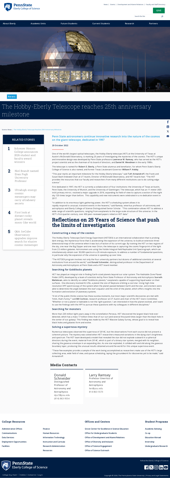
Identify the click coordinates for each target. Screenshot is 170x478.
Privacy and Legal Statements (157, 475)
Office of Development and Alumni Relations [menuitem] (105, 437)
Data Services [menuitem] (8, 437)
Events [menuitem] (112, 4)
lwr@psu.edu (96, 388)
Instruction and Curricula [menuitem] (54, 441)
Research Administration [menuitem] (54, 446)
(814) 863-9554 (62, 398)
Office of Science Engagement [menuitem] (98, 446)
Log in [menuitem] (40, 475)
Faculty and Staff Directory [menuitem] (155, 4)
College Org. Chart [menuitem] (10, 475)
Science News (7, 130)
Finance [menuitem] (46, 428)
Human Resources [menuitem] (51, 433)
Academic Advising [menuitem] (153, 428)
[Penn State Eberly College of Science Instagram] (156, 468)
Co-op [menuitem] (147, 433)
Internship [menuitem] (149, 441)
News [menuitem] (106, 4)
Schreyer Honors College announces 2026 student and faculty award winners (26, 155)
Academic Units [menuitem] (38, 23)
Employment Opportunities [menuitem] (14, 441)
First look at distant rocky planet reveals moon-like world (25, 217)
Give (158, 10)
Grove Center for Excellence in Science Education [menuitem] (107, 428)
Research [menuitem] (129, 23)
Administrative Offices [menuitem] (12, 428)
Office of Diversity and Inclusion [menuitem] (99, 441)
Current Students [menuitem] (101, 23)
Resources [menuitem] (47, 450)
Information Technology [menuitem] (54, 437)
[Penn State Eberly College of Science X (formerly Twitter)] (151, 468)
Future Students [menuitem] (69, 23)
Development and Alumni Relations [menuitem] (130, 4)
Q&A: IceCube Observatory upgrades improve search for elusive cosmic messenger (26, 238)
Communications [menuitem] (9, 433)
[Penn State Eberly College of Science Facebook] (146, 468)
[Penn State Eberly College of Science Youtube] (166, 468)
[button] (159, 11)
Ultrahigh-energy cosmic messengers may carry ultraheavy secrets (26, 196)
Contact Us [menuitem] (32, 475)
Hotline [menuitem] (23, 475)
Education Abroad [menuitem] (153, 437)
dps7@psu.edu (62, 395)
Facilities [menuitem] (5, 446)
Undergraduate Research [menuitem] (156, 446)
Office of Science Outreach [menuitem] (97, 450)
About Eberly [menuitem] (9, 23)
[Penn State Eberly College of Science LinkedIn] (161, 468)
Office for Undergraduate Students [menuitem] (101, 433)
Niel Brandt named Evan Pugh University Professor (27, 176)
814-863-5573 (96, 391)
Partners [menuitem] (153, 23)
